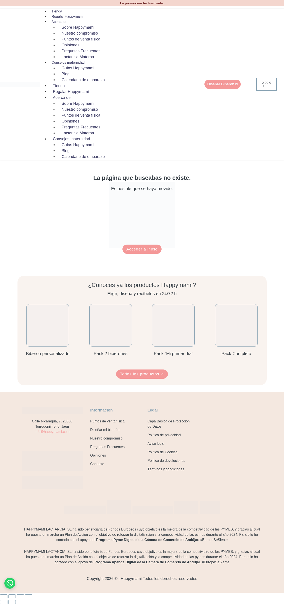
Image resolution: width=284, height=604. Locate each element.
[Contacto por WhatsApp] (9, 583)
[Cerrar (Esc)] (28, 596)
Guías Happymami (78, 68)
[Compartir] (20, 596)
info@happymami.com (52, 432)
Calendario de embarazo (83, 80)
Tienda (57, 11)
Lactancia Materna (78, 57)
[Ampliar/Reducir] (3, 596)
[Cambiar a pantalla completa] (12, 596)
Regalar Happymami (68, 16)
